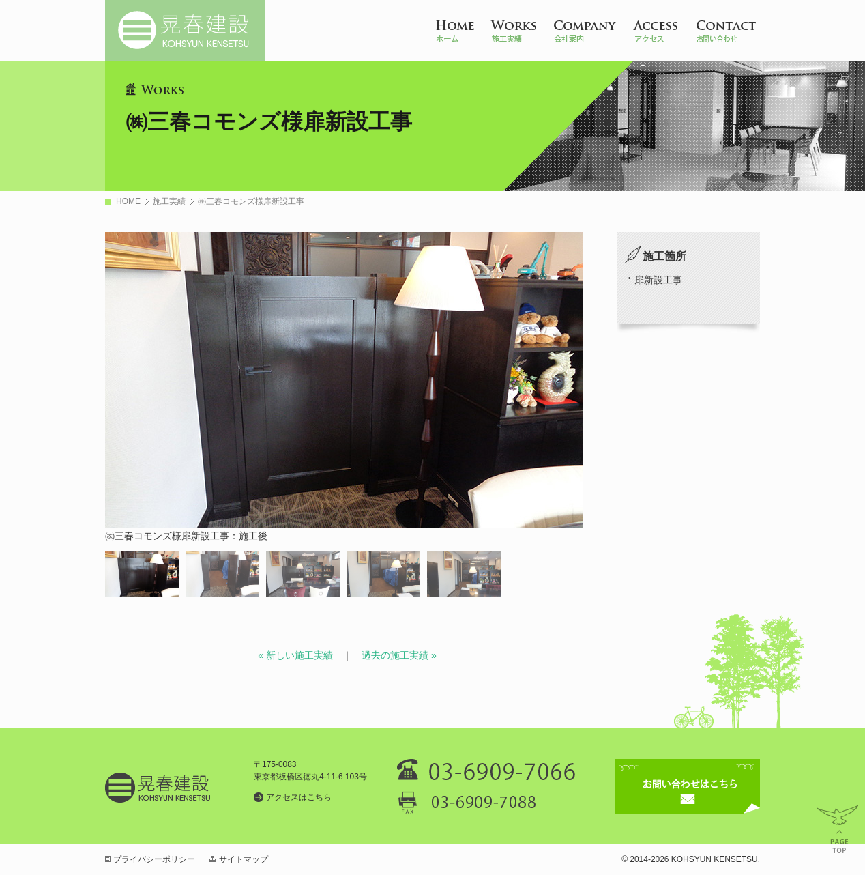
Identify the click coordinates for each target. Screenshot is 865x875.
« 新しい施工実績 (295, 655)
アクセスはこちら (299, 797)
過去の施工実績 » (399, 655)
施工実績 (169, 202)
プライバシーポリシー (154, 859)
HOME (128, 202)
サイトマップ (243, 859)
